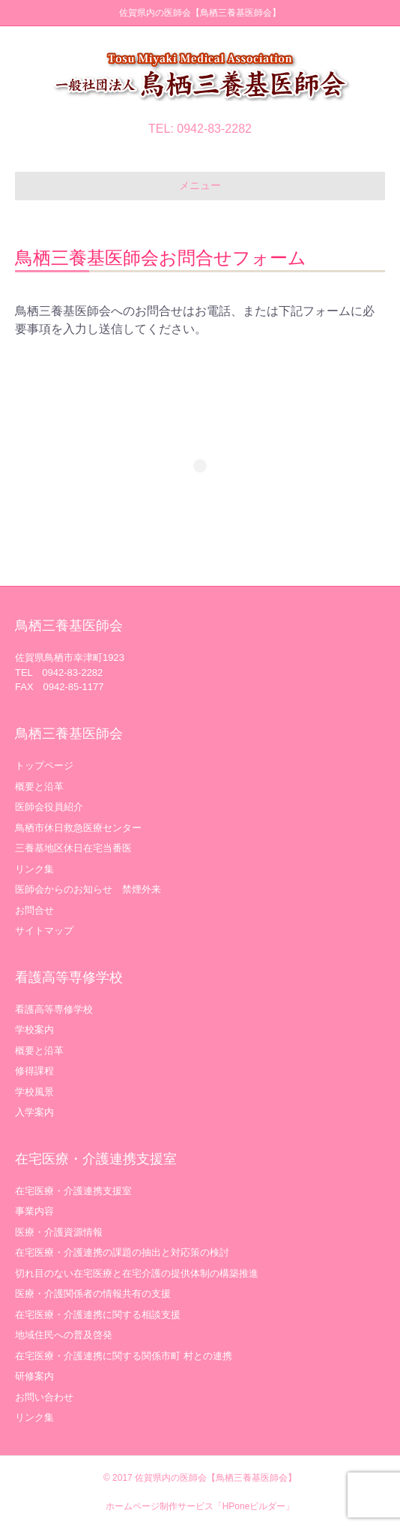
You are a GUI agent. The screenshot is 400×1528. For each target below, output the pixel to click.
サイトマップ (44, 930)
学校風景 (34, 1091)
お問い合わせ (44, 1397)
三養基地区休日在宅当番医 (73, 848)
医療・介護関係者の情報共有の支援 (93, 1293)
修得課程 (34, 1070)
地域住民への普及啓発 (63, 1334)
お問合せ (34, 910)
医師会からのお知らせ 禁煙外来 (88, 889)
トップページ (44, 765)
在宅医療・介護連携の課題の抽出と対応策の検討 (122, 1252)
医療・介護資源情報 (59, 1232)
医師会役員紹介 (49, 806)
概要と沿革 (39, 786)
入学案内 (34, 1112)
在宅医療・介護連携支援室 (73, 1190)
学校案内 (34, 1029)
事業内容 (34, 1211)
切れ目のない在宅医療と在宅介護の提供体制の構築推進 (136, 1273)
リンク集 (34, 869)
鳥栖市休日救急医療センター (78, 827)
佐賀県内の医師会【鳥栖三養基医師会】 (216, 1477)
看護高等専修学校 (54, 1009)
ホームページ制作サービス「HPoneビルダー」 (200, 1506)
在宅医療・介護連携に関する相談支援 (98, 1314)
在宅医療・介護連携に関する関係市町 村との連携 (123, 1355)
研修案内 (34, 1376)
